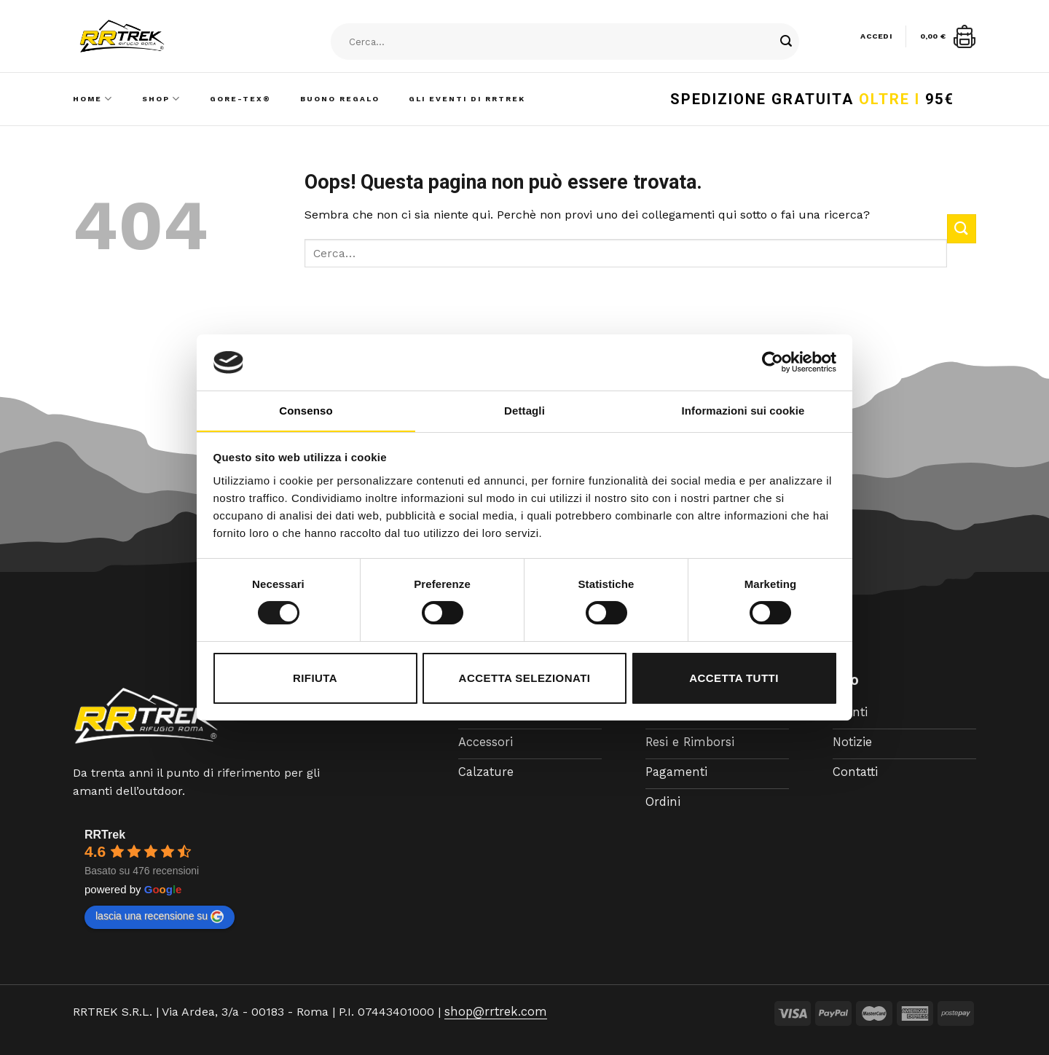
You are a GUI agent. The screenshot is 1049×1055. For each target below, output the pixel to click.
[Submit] (786, 42)
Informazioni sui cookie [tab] (743, 410)
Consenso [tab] (305, 410)
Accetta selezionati (525, 678)
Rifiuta (315, 678)
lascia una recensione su (159, 916)
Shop (161, 99)
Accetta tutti (734, 678)
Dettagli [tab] (524, 410)
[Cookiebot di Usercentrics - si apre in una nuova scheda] (772, 362)
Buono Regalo (340, 99)
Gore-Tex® (240, 99)
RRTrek (105, 834)
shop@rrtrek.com (493, 1012)
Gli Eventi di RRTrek (467, 99)
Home (93, 99)
